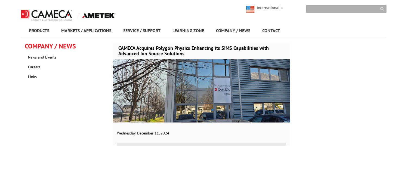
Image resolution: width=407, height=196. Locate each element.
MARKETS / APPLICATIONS (86, 30)
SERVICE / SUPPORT (142, 30)
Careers (34, 67)
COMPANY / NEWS (233, 30)
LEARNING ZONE (188, 30)
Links (32, 76)
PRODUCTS (39, 30)
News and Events (42, 57)
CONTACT (271, 30)
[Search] (346, 9)
